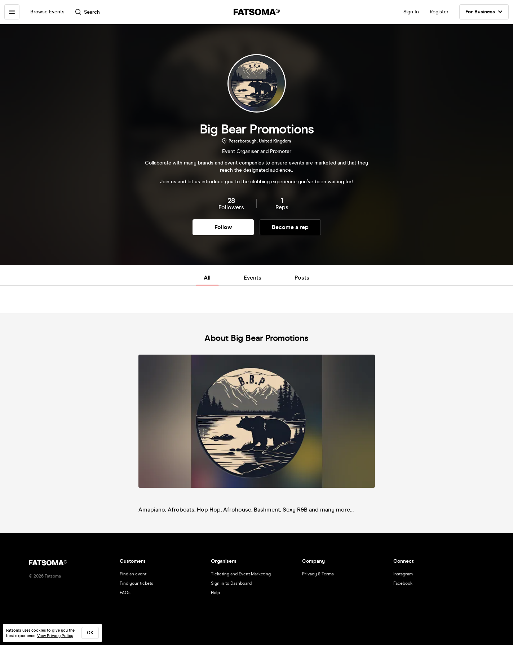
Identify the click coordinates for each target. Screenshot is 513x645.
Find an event (133, 573)
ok (90, 632)
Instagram (403, 573)
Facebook (402, 583)
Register (439, 12)
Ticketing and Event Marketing (241, 573)
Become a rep (290, 227)
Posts (302, 277)
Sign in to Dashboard (231, 583)
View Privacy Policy (55, 635)
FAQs (125, 592)
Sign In (411, 12)
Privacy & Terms (318, 573)
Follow (223, 227)
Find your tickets (136, 583)
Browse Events (47, 12)
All (207, 277)
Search (87, 12)
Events (252, 277)
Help (215, 592)
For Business (484, 12)
